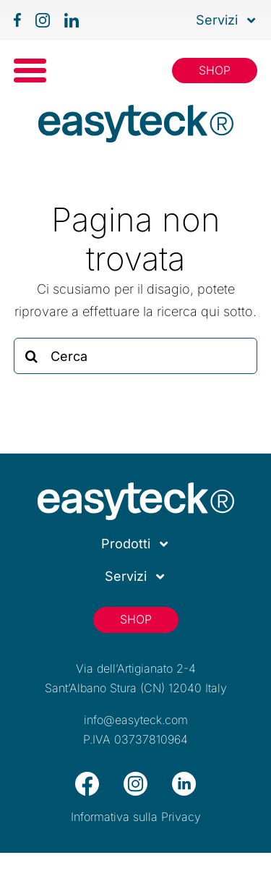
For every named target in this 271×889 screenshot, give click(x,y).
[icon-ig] (42, 19)
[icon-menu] (30, 64)
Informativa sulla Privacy (136, 816)
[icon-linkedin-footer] (184, 778)
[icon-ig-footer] (135, 778)
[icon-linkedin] (71, 19)
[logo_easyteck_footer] (136, 488)
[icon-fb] (17, 19)
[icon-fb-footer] (87, 778)
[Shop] (214, 70)
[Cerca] (136, 356)
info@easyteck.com (136, 720)
